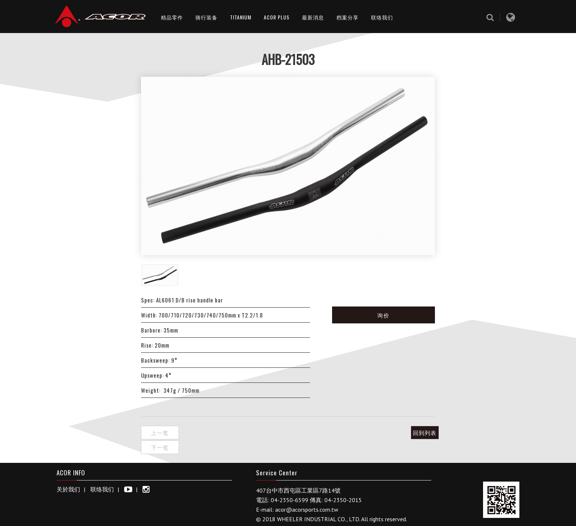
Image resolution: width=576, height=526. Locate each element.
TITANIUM (240, 17)
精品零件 (172, 17)
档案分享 (347, 17)
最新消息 (313, 17)
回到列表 (416, 432)
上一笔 (159, 432)
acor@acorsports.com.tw (306, 493)
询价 (383, 315)
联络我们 (382, 17)
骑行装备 (206, 17)
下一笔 (197, 432)
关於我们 (68, 473)
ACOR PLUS (276, 17)
